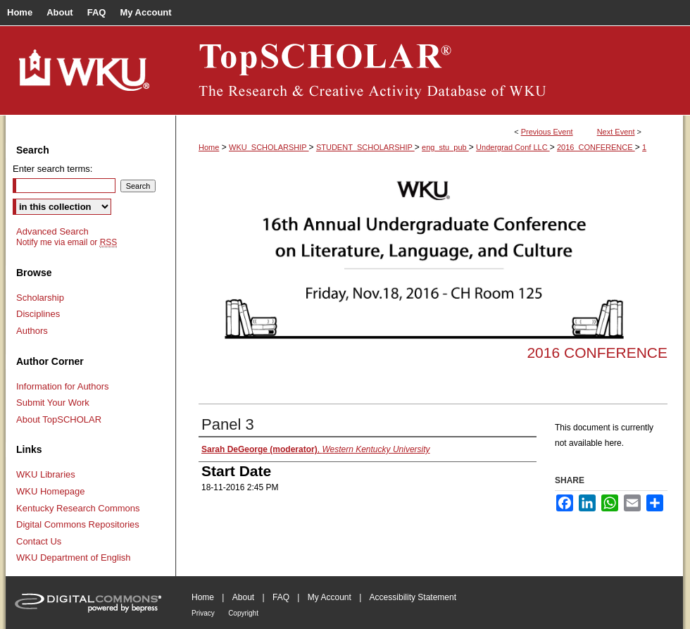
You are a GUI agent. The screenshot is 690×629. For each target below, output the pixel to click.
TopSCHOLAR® (429, 70)
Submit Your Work (52, 402)
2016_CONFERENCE (596, 147)
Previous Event (547, 131)
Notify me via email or (66, 242)
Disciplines (38, 314)
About (243, 597)
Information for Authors (62, 386)
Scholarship (40, 297)
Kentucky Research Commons (78, 508)
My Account (329, 597)
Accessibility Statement (413, 597)
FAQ (280, 597)
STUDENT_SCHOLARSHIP (365, 147)
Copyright (243, 613)
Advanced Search (52, 231)
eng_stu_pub (445, 147)
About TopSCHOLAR (58, 419)
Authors (32, 330)
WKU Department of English (73, 557)
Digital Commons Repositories (77, 524)
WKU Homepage (50, 491)
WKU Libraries (45, 474)
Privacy (203, 613)
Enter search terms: (52, 168)
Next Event (616, 131)
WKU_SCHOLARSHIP (269, 147)
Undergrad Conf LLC (513, 147)
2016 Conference (597, 352)
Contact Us (38, 541)
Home (209, 147)
